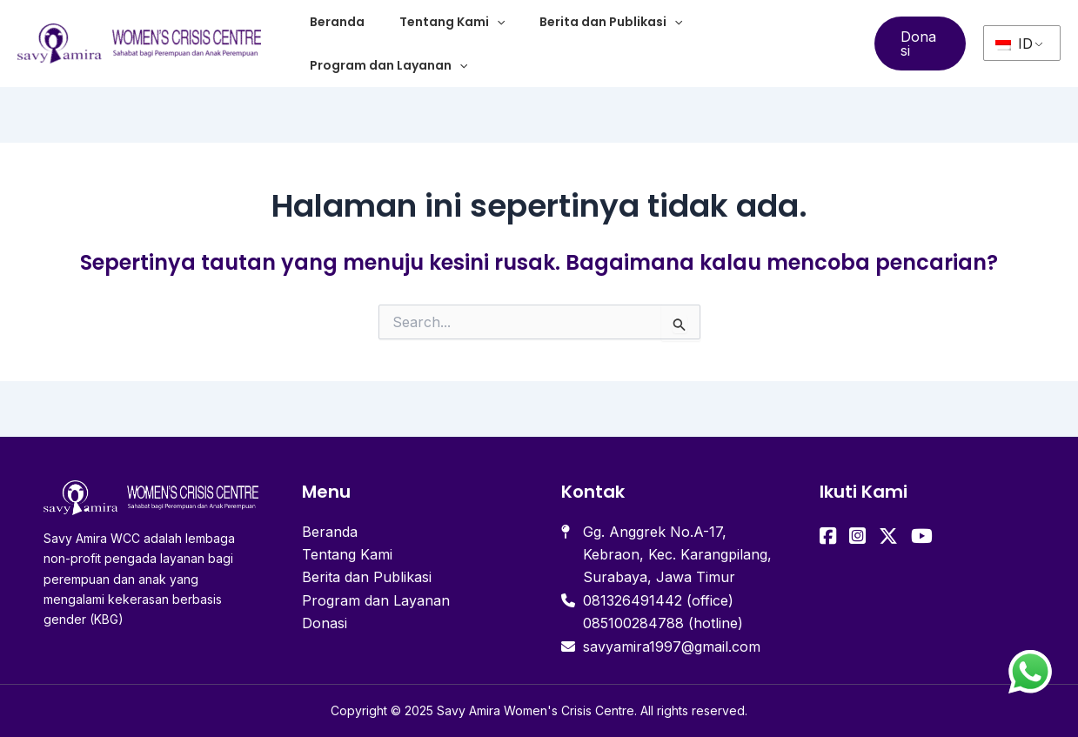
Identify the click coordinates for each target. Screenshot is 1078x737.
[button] (920, 43)
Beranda (337, 21)
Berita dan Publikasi (610, 22)
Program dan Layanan (388, 65)
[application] (497, 22)
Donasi (324, 623)
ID (1014, 43)
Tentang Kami (452, 22)
